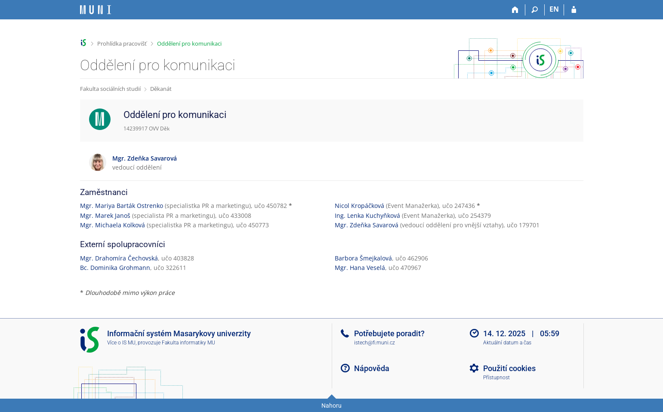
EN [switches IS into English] (554, 9)
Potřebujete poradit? (389, 333)
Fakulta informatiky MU (188, 343)
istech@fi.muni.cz (374, 343)
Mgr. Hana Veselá (360, 267)
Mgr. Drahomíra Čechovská (119, 258)
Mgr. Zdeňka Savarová (366, 225)
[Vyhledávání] (535, 9)
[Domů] (515, 9)
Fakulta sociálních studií (110, 89)
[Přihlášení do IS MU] (573, 9)
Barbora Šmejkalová (363, 258)
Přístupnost (496, 378)
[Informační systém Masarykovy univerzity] (95, 9)
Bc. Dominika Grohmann (115, 267)
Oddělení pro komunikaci (189, 43)
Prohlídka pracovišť (122, 43)
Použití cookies (509, 368)
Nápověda (371, 368)
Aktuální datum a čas (507, 343)
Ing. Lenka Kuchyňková (367, 215)
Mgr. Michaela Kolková (112, 225)
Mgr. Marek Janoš (105, 215)
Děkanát (161, 89)
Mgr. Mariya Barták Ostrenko (121, 205)
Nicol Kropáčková (359, 205)
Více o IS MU (121, 343)
